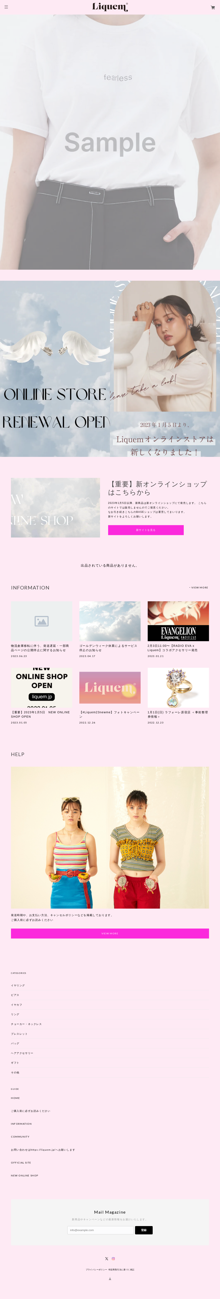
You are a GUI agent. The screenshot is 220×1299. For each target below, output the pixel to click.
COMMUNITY (20, 1136)
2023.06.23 (19, 656)
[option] (110, 142)
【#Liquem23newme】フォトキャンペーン (109, 714)
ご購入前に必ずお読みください (30, 1111)
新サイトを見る (146, 530)
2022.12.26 (87, 722)
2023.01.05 (19, 722)
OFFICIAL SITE (21, 1162)
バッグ (15, 1043)
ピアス (15, 995)
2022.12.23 (156, 722)
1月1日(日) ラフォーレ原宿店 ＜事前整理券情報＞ (178, 714)
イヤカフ (16, 1004)
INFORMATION (21, 1124)
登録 (143, 1230)
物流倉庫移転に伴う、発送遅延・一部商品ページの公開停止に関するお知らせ (40, 648)
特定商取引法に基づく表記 (121, 1270)
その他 (15, 1072)
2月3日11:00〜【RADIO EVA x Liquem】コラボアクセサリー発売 (173, 648)
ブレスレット (19, 1033)
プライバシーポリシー (96, 1270)
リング (15, 1014)
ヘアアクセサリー (22, 1053)
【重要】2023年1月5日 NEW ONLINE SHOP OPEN (40, 714)
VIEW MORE (199, 587)
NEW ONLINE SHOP (24, 1175)
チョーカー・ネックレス (26, 1024)
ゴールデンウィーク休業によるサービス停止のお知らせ (108, 648)
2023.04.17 (87, 656)
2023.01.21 (156, 656)
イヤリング (18, 985)
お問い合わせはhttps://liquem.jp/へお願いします (43, 1149)
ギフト (15, 1062)
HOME (15, 1098)
